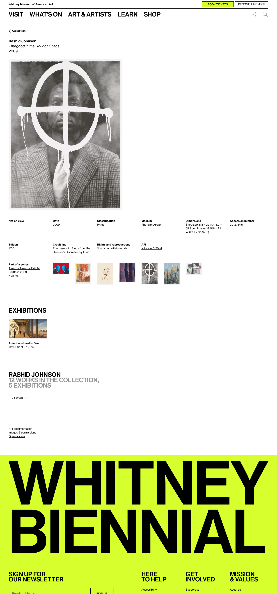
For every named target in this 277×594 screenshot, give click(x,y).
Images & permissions (22, 432)
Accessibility (149, 589)
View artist (20, 398)
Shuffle (253, 14)
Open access (17, 436)
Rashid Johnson (22, 41)
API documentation (20, 428)
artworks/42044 (151, 248)
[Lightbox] (65, 134)
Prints (100, 224)
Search (265, 14)
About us (235, 589)
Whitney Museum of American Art (31, 4)
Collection (19, 30)
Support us (192, 589)
